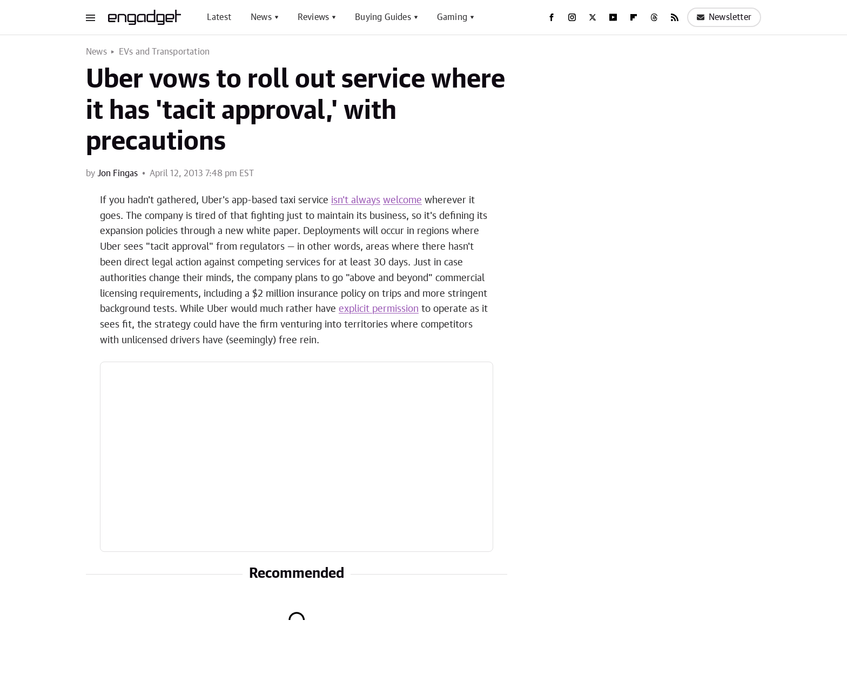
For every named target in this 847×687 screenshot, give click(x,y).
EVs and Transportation (164, 52)
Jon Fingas (117, 173)
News (261, 17)
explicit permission (379, 309)
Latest (219, 17)
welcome (402, 200)
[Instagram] (572, 17)
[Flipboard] (634, 17)
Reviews (313, 17)
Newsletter (724, 17)
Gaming (452, 17)
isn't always (355, 200)
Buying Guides (383, 17)
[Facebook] (551, 17)
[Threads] (654, 17)
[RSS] (675, 17)
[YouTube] (613, 17)
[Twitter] (592, 17)
